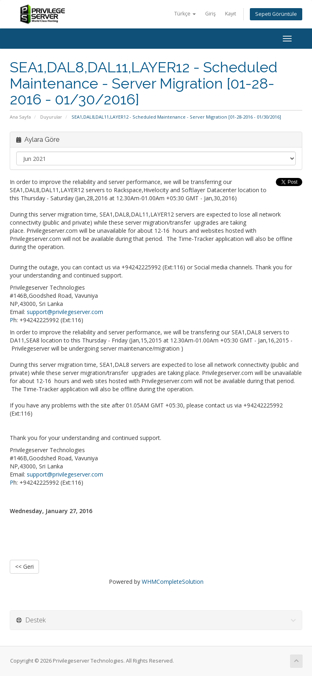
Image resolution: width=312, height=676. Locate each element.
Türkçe (185, 13)
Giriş (210, 13)
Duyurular (51, 117)
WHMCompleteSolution (173, 581)
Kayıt (230, 13)
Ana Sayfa (20, 117)
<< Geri (24, 566)
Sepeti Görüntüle (276, 14)
